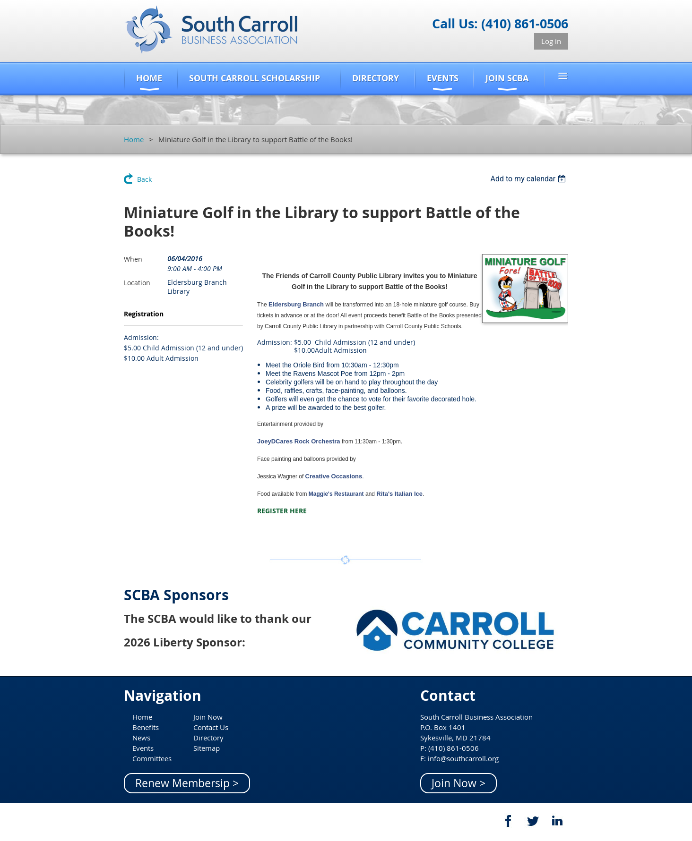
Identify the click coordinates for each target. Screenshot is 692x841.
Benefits (145, 727)
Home (134, 139)
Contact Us (210, 727)
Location (137, 282)
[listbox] (529, 179)
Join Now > (458, 783)
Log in (551, 41)
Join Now (208, 717)
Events (143, 748)
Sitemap (206, 748)
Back (144, 179)
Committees (152, 758)
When (133, 259)
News (141, 737)
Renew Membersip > (187, 783)
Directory (208, 737)
